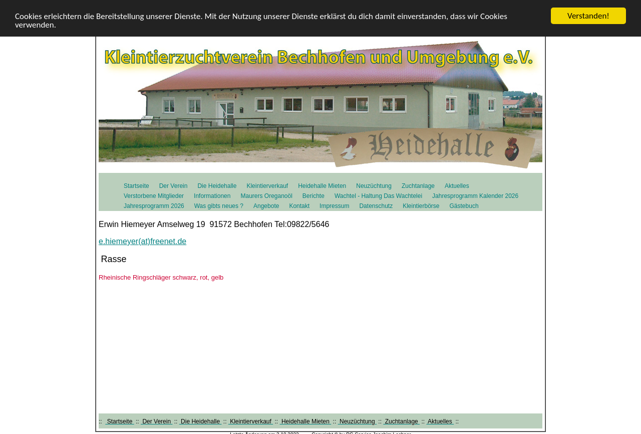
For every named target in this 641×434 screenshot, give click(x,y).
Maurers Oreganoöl (266, 195)
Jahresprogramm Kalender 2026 (475, 195)
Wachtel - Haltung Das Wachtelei (378, 195)
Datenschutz (376, 205)
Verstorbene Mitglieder (154, 195)
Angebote (266, 205)
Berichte (313, 195)
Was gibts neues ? (218, 205)
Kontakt (299, 205)
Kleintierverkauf (267, 185)
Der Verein (173, 185)
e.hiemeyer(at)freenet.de (142, 241)
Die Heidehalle (216, 185)
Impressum (334, 205)
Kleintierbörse (421, 205)
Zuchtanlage (418, 185)
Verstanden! (588, 16)
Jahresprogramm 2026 (154, 205)
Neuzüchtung (374, 185)
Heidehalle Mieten (322, 185)
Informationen (212, 195)
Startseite (136, 185)
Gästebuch (464, 205)
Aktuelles (457, 185)
